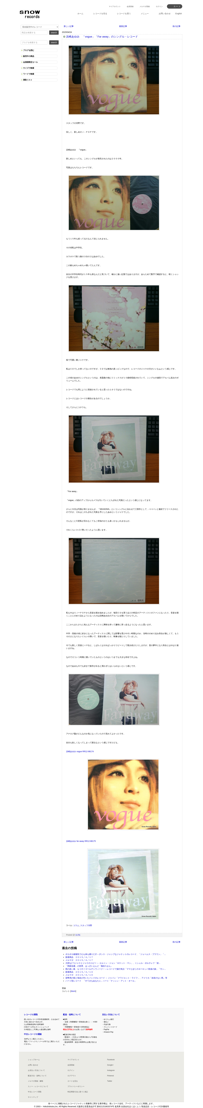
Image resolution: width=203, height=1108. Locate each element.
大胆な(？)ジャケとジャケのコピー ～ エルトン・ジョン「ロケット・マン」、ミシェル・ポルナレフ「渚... (112, 963)
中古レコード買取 (34, 1092)
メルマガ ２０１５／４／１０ (79, 975)
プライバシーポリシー (76, 1086)
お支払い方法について (36, 1070)
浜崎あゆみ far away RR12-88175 (81, 841)
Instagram (111, 1070)
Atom (73, 991)
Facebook (111, 1060)
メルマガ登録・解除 (35, 1081)
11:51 (77, 935)
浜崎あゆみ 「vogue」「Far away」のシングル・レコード (102, 36)
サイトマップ (33, 1097)
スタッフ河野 (86, 925)
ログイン (159, 6)
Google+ (110, 1065)
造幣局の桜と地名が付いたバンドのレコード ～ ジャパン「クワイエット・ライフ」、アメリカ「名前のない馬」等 (116, 978)
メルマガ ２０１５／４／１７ (79, 960)
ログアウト (72, 1076)
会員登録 (130, 6)
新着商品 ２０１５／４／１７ (79, 957)
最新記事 (123, 26)
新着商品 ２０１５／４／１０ (79, 972)
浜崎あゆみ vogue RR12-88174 (80, 751)
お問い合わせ (33, 1065)
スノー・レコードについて (38, 1086)
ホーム (80, 13)
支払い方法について (111, 1014)
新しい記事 (69, 26)
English (178, 13)
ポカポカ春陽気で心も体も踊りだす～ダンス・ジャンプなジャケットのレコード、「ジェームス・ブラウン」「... (115, 954)
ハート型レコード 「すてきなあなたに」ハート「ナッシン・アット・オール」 (100, 981)
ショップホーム (34, 1060)
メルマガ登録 (145, 6)
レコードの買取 (31, 1014)
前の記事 (176, 26)
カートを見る (73, 1081)
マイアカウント (115, 6)
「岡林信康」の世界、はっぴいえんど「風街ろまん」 (89, 966)
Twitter (109, 1081)
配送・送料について (72, 1014)
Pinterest (110, 1076)
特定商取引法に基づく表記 (78, 1092)
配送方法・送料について (37, 1076)
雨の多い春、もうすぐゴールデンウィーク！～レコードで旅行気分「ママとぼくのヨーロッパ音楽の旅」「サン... (115, 969)
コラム (76, 925)
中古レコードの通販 (33, 1034)
